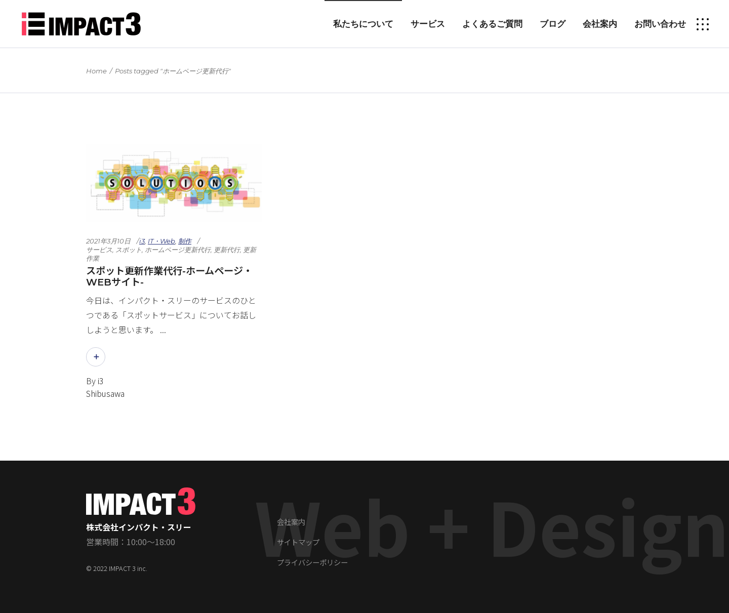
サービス (99, 250)
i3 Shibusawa (105, 387)
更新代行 (227, 250)
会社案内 (291, 521)
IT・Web (161, 241)
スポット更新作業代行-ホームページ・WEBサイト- (169, 277)
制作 (184, 241)
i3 (142, 241)
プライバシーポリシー (312, 562)
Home (96, 71)
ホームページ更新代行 (178, 250)
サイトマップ (298, 542)
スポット (128, 250)
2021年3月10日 (108, 241)
